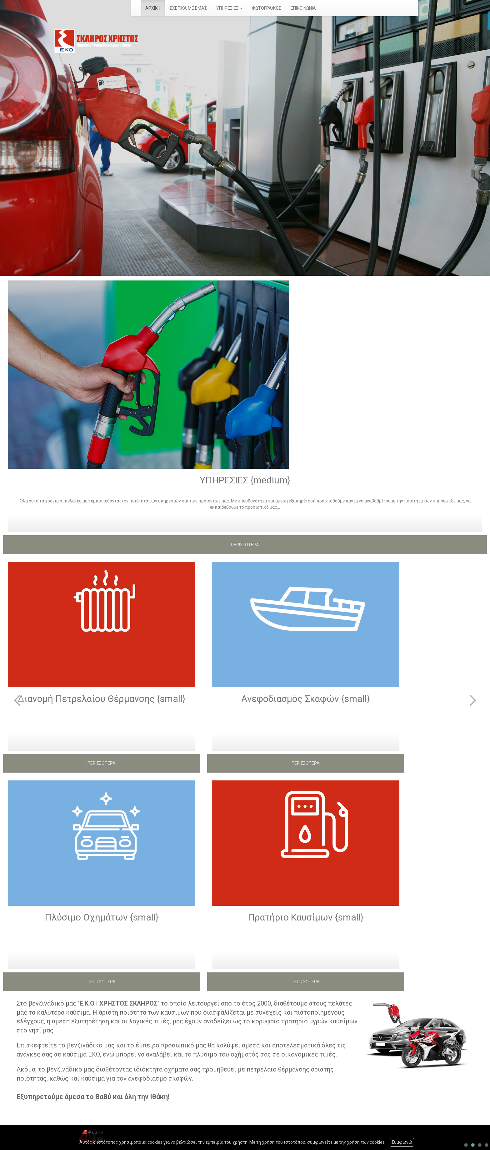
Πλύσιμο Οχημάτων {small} (102, 917)
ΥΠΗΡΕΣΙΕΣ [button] (229, 8)
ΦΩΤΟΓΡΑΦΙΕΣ (266, 8)
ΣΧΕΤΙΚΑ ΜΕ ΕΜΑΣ (188, 8)
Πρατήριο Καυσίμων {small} (306, 917)
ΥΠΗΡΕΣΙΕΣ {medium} (245, 480)
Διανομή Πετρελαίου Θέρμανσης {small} (102, 699)
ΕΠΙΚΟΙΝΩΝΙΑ (303, 8)
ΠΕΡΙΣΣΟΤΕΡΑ (245, 544)
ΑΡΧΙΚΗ (152, 8)
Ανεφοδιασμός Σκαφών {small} (305, 699)
